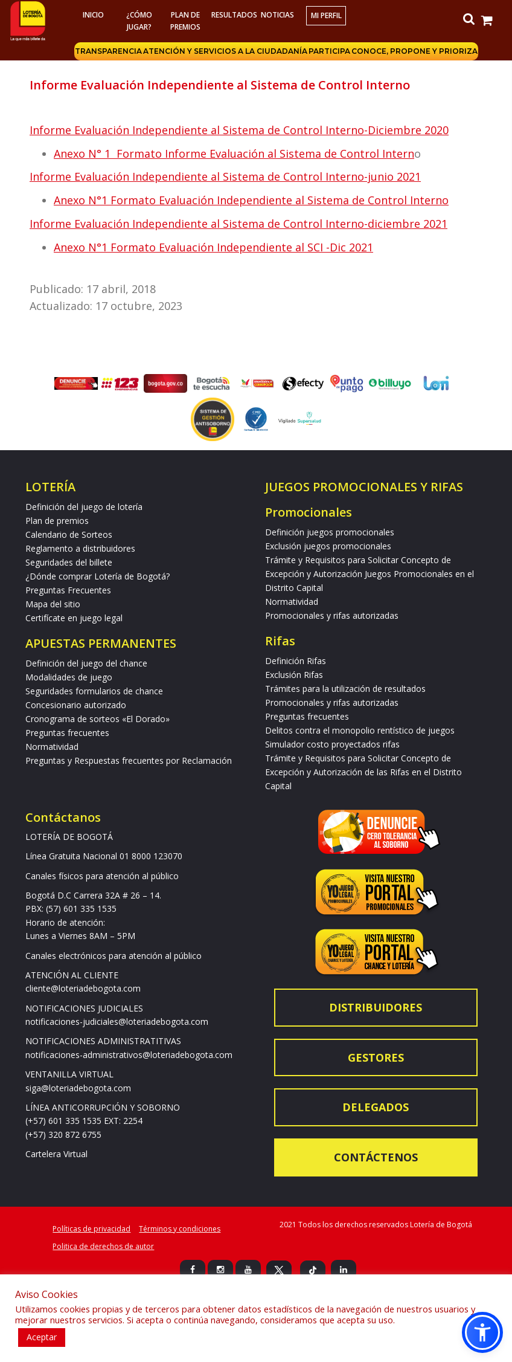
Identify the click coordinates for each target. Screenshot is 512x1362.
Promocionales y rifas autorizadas (331, 615)
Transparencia (108, 51)
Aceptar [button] (42, 1337)
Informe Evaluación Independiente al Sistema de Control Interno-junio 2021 (225, 176)
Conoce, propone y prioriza (414, 51)
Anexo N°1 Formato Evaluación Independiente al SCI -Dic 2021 (213, 247)
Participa (329, 51)
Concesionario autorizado (75, 705)
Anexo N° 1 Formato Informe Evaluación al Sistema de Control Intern (234, 153)
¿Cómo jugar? (139, 21)
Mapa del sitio (52, 604)
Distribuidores (375, 1007)
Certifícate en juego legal (74, 618)
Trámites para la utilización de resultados (345, 688)
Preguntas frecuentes (67, 732)
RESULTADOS (232, 15)
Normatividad (51, 746)
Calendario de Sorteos (68, 534)
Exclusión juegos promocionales (328, 546)
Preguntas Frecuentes (68, 590)
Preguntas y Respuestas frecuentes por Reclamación (128, 760)
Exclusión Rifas (294, 674)
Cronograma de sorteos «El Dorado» (97, 719)
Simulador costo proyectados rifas (332, 744)
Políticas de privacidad (91, 1229)
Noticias (277, 15)
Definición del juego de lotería (83, 506)
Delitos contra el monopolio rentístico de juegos (360, 730)
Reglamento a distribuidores (80, 548)
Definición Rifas (295, 660)
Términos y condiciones (179, 1229)
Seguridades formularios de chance (94, 691)
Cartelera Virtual (56, 1154)
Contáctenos (376, 1157)
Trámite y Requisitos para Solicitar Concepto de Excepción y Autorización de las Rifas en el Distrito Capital (363, 772)
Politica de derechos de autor (103, 1246)
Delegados (375, 1107)
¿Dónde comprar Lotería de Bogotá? (97, 576)
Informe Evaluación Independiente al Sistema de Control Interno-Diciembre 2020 (239, 130)
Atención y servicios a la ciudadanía (225, 51)
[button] (482, 1332)
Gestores (376, 1057)
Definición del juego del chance (86, 663)
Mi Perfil (326, 15)
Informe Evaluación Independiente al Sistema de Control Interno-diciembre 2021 (238, 223)
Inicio (93, 15)
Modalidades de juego (68, 677)
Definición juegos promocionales (329, 532)
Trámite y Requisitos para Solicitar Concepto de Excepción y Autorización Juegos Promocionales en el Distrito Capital (369, 573)
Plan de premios (185, 21)
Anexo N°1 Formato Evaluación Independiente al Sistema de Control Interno (251, 200)
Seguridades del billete (68, 562)
